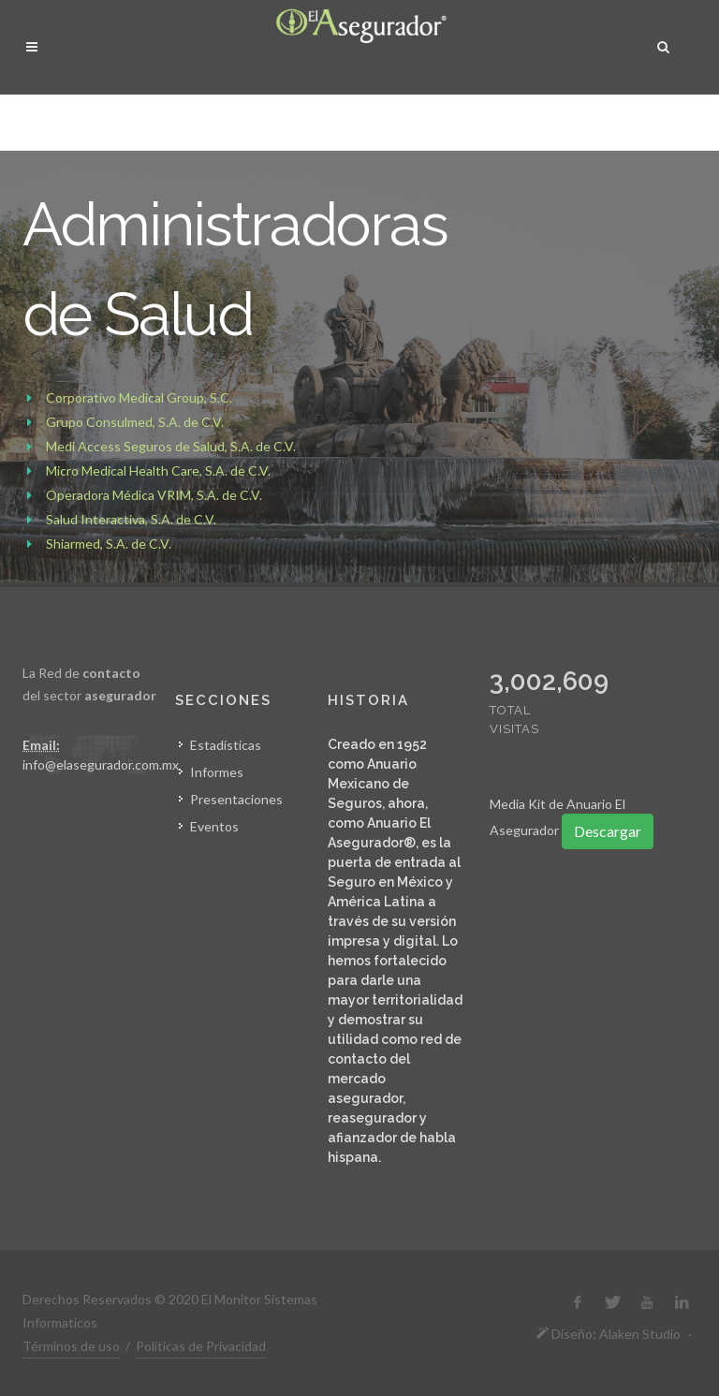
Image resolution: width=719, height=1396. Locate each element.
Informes (216, 772)
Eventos (214, 826)
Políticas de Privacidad (201, 1346)
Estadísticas (225, 745)
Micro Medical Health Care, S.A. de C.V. (158, 470)
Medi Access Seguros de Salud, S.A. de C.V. (171, 446)
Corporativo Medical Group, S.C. (139, 397)
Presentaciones (236, 799)
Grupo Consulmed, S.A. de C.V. (135, 422)
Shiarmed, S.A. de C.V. (108, 543)
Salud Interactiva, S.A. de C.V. (131, 519)
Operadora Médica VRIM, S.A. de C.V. (154, 495)
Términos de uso (71, 1346)
